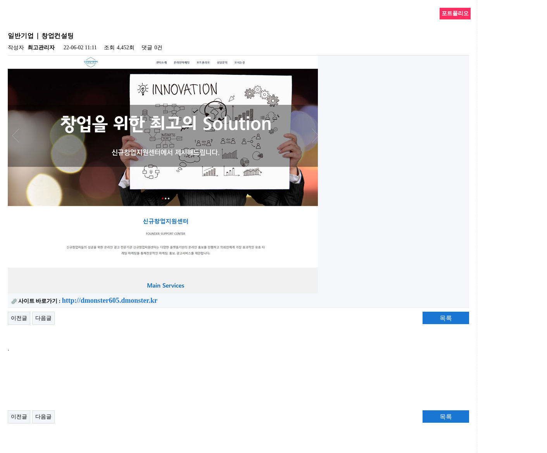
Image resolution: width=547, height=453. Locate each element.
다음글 (43, 318)
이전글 (19, 318)
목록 (446, 318)
